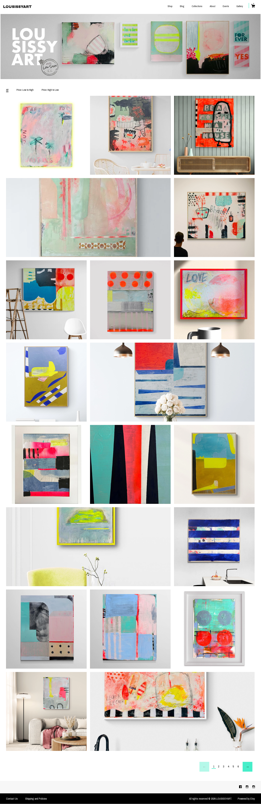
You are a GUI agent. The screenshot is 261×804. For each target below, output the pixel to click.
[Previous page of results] (204, 767)
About (212, 6)
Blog (182, 6)
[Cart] (253, 6)
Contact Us (12, 798)
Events (226, 6)
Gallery (239, 6)
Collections (197, 6)
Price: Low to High (25, 90)
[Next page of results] (247, 767)
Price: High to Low (50, 90)
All (7, 90)
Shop (170, 6)
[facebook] (240, 787)
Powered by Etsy (246, 798)
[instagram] (247, 787)
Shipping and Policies (36, 798)
